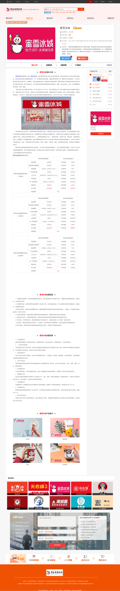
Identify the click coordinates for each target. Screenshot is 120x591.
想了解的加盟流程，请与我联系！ (89, 527)
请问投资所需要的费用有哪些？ (88, 532)
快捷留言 (109, 65)
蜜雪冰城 (18, 76)
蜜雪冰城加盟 (16, 155)
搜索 (80, 9)
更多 (110, 71)
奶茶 (53, 12)
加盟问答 (111, 18)
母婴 (74, 12)
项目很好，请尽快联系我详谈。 (88, 521)
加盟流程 (49, 65)
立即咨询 (104, 80)
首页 (18, 2)
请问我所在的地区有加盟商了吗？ (89, 524)
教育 (70, 12)
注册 (96, 1)
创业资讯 (90, 18)
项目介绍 (34, 65)
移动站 (9, 2)
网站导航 (103, 1)
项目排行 (49, 18)
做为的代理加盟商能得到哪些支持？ (89, 529)
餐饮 (20, 22)
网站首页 (9, 18)
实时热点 (70, 18)
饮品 (67, 12)
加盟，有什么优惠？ (86, 537)
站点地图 (110, 1)
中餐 (57, 12)
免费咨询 (101, 134)
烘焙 (63, 12)
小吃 (60, 12)
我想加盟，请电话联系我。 (87, 535)
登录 (90, 1)
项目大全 (29, 18)
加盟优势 (64, 65)
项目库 (27, 1)
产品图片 (78, 65)
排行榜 (36, 1)
